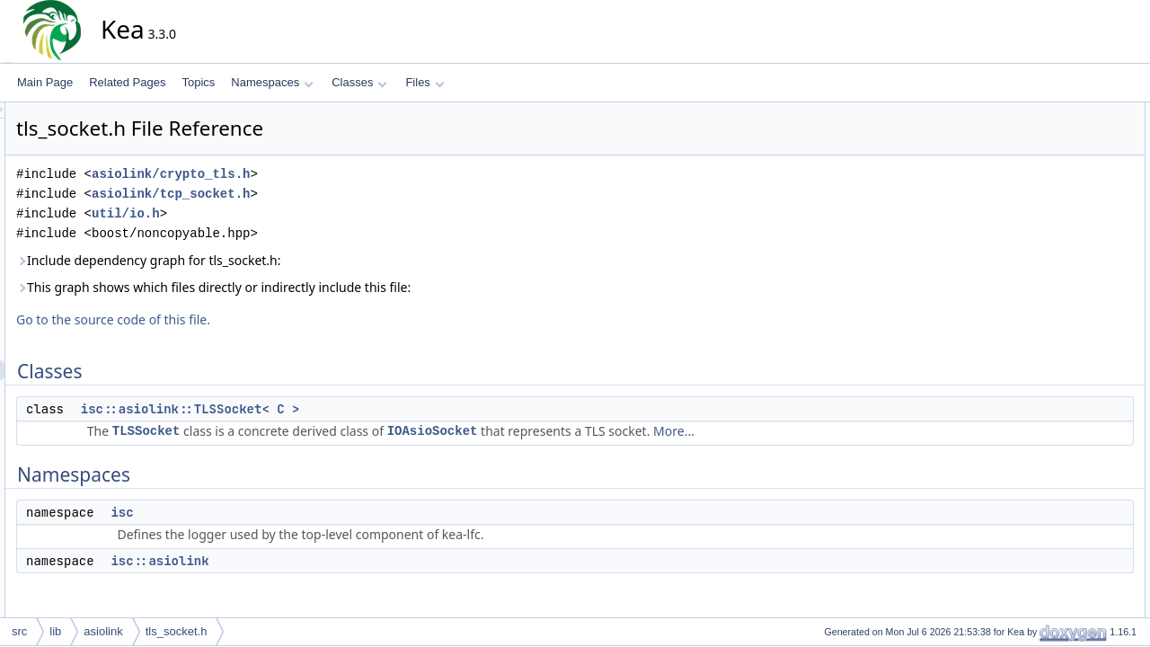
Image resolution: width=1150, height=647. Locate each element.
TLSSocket (308, 430)
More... (835, 430)
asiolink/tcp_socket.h (332, 193)
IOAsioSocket (594, 430)
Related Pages (127, 82)
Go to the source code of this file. (275, 319)
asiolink (103, 631)
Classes (359, 82)
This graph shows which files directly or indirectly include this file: (375, 287)
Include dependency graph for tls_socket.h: (310, 260)
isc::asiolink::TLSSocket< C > (352, 409)
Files (424, 82)
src (19, 631)
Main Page (45, 82)
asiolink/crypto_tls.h (332, 173)
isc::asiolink (321, 561)
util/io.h (287, 213)
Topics (198, 82)
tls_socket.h (177, 631)
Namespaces (272, 82)
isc (283, 512)
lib (55, 631)
